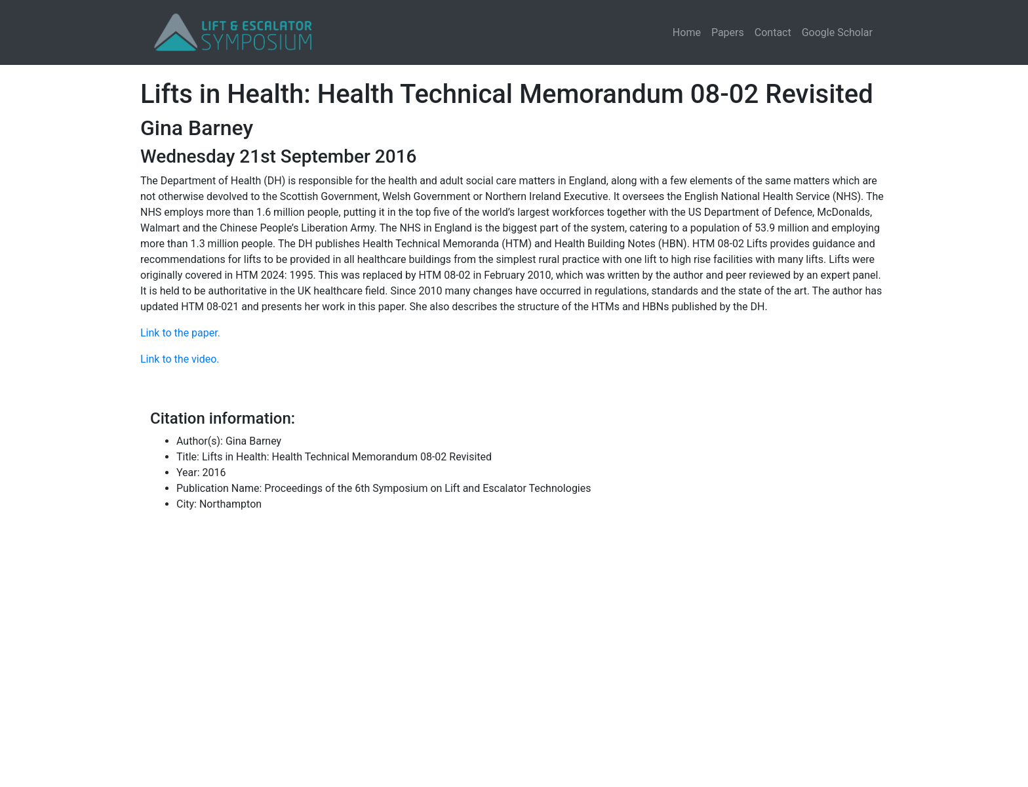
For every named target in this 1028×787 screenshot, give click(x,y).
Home (687, 32)
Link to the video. (180, 359)
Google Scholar (837, 32)
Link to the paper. (180, 333)
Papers (727, 32)
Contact (773, 32)
